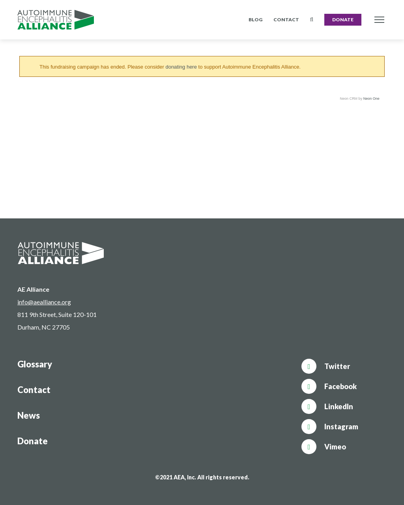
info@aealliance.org (44, 302)
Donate (343, 19)
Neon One (371, 99)
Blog (255, 19)
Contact (286, 19)
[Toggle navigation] (379, 20)
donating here (181, 67)
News (28, 415)
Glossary (34, 364)
